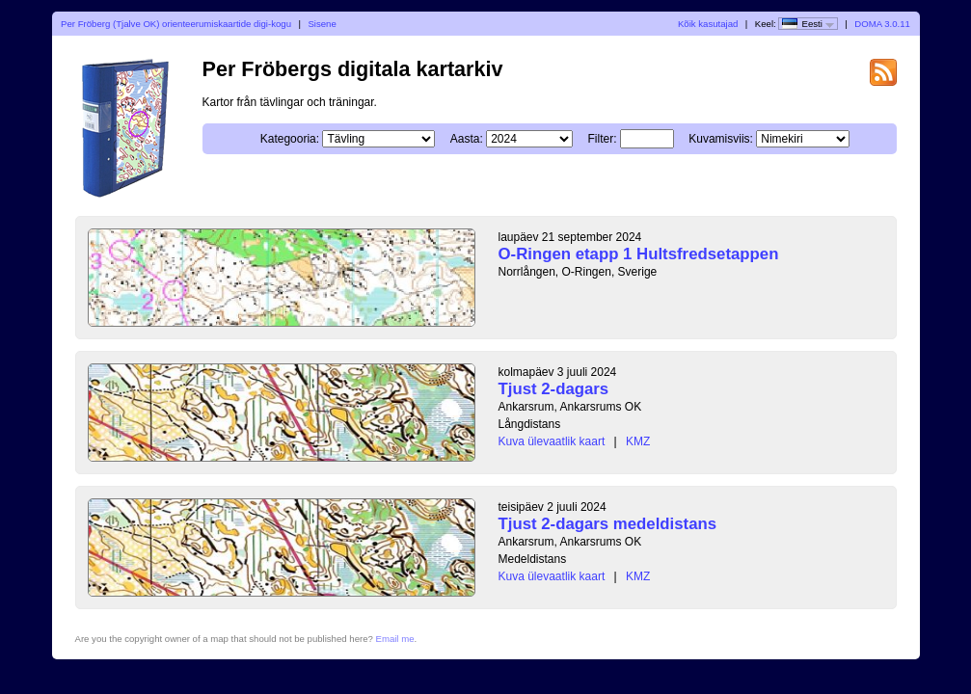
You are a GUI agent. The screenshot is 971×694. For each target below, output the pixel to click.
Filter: (602, 139)
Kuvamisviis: (720, 139)
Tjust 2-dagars (554, 389)
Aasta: (466, 139)
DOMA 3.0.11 (882, 23)
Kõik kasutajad (708, 23)
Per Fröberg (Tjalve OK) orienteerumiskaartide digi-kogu (176, 23)
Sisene (322, 23)
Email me (395, 638)
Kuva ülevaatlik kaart (552, 441)
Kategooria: (289, 139)
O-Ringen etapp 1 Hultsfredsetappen (639, 254)
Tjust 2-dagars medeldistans (608, 524)
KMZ (638, 441)
